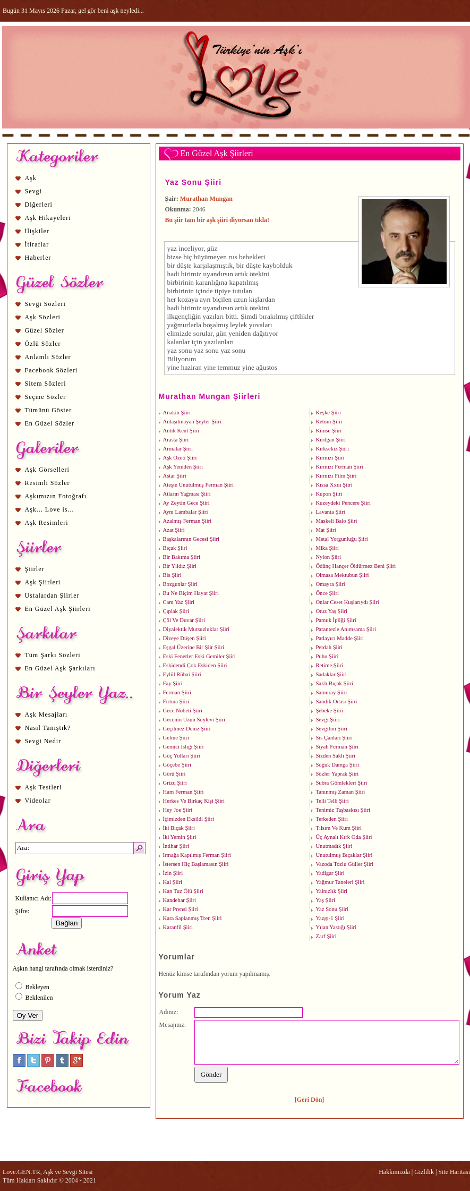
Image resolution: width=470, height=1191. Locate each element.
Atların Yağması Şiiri (187, 494)
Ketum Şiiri (328, 421)
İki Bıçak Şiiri (179, 828)
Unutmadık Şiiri (333, 846)
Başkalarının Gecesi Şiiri (191, 539)
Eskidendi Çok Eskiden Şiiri (195, 665)
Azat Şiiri (174, 530)
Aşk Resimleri (47, 522)
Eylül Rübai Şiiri (182, 674)
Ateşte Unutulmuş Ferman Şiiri (198, 485)
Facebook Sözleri (51, 370)
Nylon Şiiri (328, 557)
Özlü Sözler (43, 343)
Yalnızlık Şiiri (331, 891)
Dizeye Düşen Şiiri (184, 638)
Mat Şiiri (325, 530)
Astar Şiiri (174, 476)
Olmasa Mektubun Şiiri (342, 575)
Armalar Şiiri (178, 449)
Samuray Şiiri (331, 692)
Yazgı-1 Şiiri (329, 918)
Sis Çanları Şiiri (333, 738)
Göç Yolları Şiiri (181, 756)
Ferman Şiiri (177, 692)
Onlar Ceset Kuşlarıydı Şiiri (347, 602)
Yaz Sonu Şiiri (193, 182)
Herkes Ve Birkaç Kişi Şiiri (194, 801)
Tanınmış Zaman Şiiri (340, 792)
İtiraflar (37, 244)
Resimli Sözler (47, 483)
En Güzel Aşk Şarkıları (60, 668)
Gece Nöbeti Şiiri (183, 710)
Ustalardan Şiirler (52, 595)
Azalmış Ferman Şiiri (187, 521)
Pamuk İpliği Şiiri (335, 620)
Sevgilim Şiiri (331, 728)
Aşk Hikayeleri (48, 218)
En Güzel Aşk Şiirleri (58, 608)
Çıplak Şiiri (176, 611)
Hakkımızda (394, 1172)
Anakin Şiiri (177, 412)
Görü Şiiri (174, 774)
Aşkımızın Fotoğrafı (56, 496)
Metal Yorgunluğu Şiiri (341, 539)
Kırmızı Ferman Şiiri (339, 467)
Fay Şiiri (173, 683)
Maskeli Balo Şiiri (336, 521)
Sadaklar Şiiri (330, 674)
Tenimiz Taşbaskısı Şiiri (342, 810)
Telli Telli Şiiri (331, 801)
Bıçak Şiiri (175, 548)
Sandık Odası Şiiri (336, 701)
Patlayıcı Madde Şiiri (339, 638)
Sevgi (33, 191)
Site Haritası (454, 1172)
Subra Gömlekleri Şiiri (341, 783)
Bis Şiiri (172, 575)
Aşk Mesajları (46, 714)
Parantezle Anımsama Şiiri (345, 629)
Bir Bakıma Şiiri (181, 557)
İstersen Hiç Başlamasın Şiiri (196, 864)
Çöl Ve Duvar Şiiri (184, 620)
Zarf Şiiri (325, 936)
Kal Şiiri (172, 882)
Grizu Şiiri (175, 783)
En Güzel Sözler (50, 423)
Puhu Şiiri (326, 656)
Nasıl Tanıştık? (48, 727)
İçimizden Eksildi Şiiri (188, 819)
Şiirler (35, 569)
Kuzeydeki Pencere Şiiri (343, 503)
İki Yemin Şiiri (179, 837)
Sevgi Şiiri (327, 719)
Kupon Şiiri (328, 494)
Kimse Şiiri (328, 430)
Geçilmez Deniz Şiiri (187, 728)
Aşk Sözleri (43, 317)
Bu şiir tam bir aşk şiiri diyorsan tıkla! (217, 220)
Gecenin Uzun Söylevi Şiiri (194, 719)
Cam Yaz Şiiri (179, 602)
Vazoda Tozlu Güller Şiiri (344, 864)
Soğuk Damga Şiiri (337, 765)
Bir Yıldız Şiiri (180, 566)
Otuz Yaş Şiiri (331, 611)
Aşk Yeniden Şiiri (183, 467)
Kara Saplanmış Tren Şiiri (192, 918)
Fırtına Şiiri (176, 701)
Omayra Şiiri (330, 584)
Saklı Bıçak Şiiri (334, 683)
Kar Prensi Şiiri (180, 909)
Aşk (31, 178)
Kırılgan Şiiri (330, 440)
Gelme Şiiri (176, 738)
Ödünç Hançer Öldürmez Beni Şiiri (355, 566)
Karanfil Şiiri (178, 927)
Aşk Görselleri (47, 469)
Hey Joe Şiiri (178, 810)
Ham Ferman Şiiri (183, 792)
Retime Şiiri (329, 665)
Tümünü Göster (48, 410)
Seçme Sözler (45, 397)
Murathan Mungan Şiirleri (210, 396)
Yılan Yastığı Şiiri (335, 927)
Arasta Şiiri (176, 440)
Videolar (38, 800)
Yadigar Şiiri (329, 873)
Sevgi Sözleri (45, 304)
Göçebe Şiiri (177, 765)
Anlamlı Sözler (48, 357)
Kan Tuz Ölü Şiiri (183, 891)
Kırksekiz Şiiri (331, 449)
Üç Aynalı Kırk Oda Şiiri (343, 837)
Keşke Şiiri (328, 412)
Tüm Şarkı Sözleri (53, 655)
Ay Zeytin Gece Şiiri (186, 503)
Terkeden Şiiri (331, 819)
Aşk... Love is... (49, 509)
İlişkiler (37, 231)
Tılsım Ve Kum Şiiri (338, 828)
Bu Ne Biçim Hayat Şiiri (191, 593)
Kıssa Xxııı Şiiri (333, 485)
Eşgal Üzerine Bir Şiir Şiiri (193, 647)
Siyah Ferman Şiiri (336, 747)
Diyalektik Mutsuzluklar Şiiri (196, 629)
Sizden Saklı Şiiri (335, 756)
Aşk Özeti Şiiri (180, 458)
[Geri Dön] (309, 1099)
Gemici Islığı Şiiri (183, 747)
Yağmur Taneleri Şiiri (339, 882)
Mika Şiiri (327, 548)
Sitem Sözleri (45, 383)
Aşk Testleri (43, 787)
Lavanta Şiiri (330, 512)
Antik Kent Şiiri (181, 430)
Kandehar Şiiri (179, 900)
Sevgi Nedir (43, 741)
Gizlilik (424, 1172)
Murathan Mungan (206, 198)
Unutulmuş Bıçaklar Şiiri (343, 855)
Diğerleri (39, 204)
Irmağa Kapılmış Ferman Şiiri (197, 855)
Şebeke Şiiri (329, 710)
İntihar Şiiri (176, 846)
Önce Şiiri (327, 593)
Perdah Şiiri (329, 647)
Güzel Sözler (44, 330)
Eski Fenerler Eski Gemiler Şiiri (199, 656)
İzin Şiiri (173, 873)
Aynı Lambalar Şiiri (185, 512)
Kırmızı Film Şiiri (335, 476)
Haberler (38, 257)
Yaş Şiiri (325, 900)
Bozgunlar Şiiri (180, 584)
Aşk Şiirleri (43, 582)
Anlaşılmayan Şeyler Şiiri (192, 421)
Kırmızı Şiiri (329, 458)
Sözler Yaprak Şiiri (336, 774)
